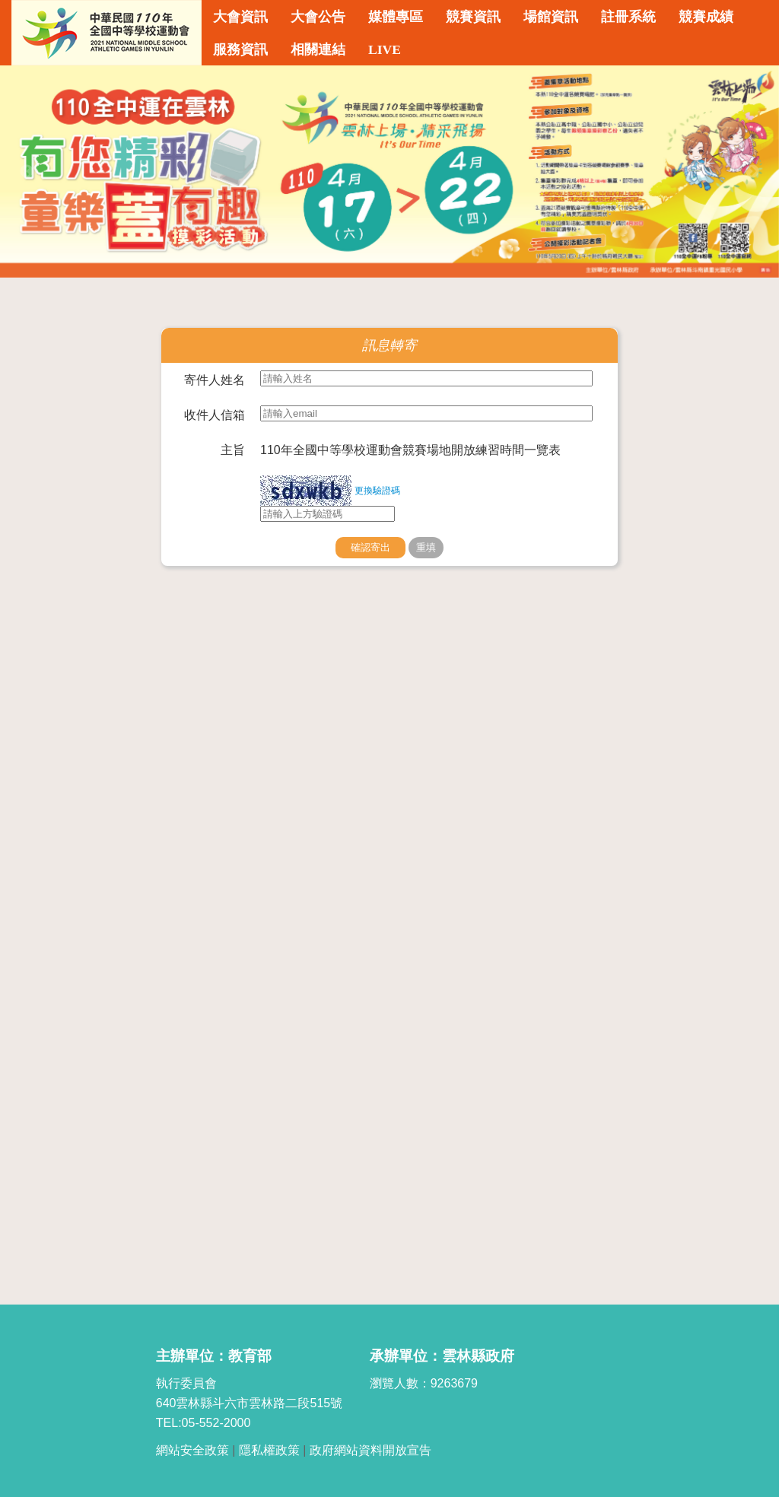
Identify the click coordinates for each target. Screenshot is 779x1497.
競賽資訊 (473, 16)
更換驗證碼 (377, 490)
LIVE (384, 49)
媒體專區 (395, 16)
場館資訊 (550, 16)
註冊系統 (628, 16)
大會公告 (318, 16)
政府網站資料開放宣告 (370, 1450)
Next (752, 172)
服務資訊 (240, 49)
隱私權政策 (269, 1450)
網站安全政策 (192, 1450)
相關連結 (318, 49)
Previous (26, 172)
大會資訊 (240, 16)
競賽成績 (706, 16)
